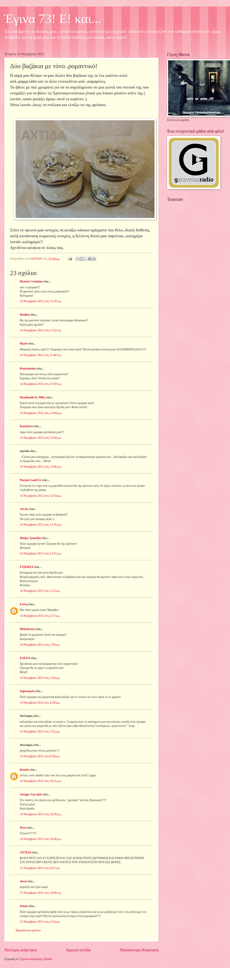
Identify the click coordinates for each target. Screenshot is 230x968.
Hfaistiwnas (27, 629)
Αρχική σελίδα (78, 950)
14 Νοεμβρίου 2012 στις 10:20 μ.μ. (41, 814)
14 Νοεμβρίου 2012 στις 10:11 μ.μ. (41, 781)
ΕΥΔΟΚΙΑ (26, 567)
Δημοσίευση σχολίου (28, 930)
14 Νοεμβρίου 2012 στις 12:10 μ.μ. (41, 495)
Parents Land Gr (30, 480)
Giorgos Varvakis (31, 794)
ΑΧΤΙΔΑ (25, 852)
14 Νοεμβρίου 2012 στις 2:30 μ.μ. (40, 644)
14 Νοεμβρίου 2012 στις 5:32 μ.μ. (40, 731)
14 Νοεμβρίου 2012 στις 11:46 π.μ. (41, 355)
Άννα (23, 827)
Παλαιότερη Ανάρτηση (139, 950)
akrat (23, 881)
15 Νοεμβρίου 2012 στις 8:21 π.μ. (40, 868)
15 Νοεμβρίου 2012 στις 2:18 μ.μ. (40, 921)
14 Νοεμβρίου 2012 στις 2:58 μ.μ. (40, 677)
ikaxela (24, 769)
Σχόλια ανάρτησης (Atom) (36, 959)
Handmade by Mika (32, 397)
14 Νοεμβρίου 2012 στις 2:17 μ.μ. (40, 615)
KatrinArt (27, 426)
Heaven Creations (31, 281)
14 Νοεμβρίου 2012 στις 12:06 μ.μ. (41, 466)
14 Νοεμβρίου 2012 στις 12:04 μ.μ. (41, 413)
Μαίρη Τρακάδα (30, 538)
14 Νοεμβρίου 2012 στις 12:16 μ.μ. (41, 524)
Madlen (25, 314)
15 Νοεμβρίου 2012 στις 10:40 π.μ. (41, 892)
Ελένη (24, 604)
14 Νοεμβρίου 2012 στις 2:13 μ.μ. (40, 590)
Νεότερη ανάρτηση (20, 950)
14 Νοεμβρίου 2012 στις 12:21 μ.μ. (41, 553)
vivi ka (24, 509)
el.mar (24, 906)
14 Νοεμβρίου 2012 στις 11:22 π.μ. (41, 330)
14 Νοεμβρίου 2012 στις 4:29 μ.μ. (40, 702)
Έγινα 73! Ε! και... (52, 19)
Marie (24, 343)
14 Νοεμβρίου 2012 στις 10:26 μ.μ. (41, 839)
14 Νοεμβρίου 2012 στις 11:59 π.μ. (41, 384)
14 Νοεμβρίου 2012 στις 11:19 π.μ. (41, 301)
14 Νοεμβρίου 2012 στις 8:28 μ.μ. (40, 756)
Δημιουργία (27, 691)
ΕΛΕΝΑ (25, 658)
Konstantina (28, 368)
